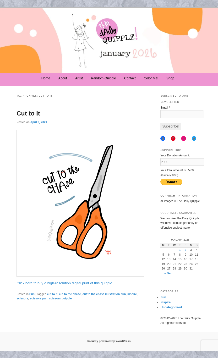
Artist (79, 78)
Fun (32, 294)
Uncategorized (171, 307)
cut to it (52, 294)
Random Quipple (103, 78)
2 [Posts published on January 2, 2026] (185, 250)
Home (45, 78)
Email (165, 107)
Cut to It (28, 113)
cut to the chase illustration (101, 294)
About (62, 78)
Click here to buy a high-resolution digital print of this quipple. (64, 283)
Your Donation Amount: (175, 155)
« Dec (168, 273)
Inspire (165, 302)
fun (123, 294)
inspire (132, 294)
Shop (170, 78)
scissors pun (39, 298)
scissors (22, 298)
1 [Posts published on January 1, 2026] (180, 250)
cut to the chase (70, 294)
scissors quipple (60, 298)
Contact (130, 78)
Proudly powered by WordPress (109, 341)
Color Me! (151, 78)
